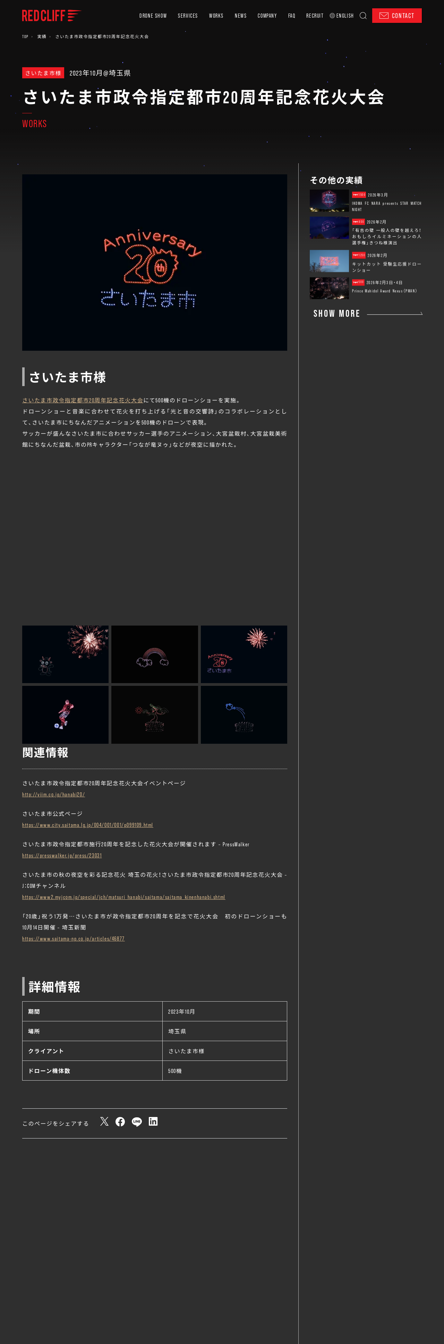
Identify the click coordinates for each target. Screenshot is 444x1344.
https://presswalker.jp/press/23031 (62, 855)
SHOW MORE (337, 313)
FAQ (292, 15)
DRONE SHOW (153, 15)
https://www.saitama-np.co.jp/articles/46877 (73, 938)
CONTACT (397, 15)
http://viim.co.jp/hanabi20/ (53, 794)
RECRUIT (315, 15)
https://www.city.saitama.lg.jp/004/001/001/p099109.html (87, 824)
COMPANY (267, 15)
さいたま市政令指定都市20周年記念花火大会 (82, 400)
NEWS (241, 15)
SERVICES (188, 15)
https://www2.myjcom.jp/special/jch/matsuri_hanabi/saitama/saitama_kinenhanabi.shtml (123, 896)
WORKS (216, 15)
